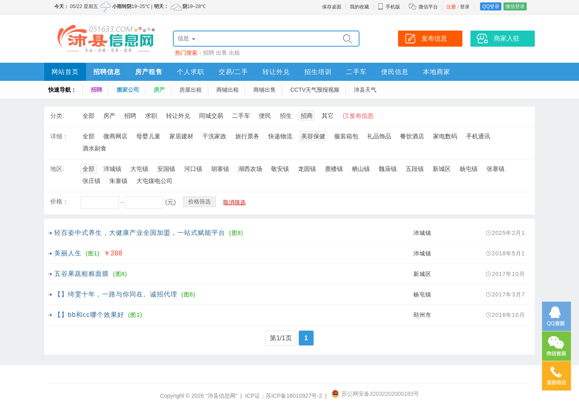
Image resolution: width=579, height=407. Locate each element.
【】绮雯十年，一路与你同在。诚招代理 (115, 294)
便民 (265, 115)
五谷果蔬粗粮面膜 (81, 273)
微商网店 (115, 136)
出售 (221, 52)
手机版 (389, 7)
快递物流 (280, 136)
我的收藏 (359, 7)
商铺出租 (227, 89)
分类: (57, 115)
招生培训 (318, 71)
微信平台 (428, 7)
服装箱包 (346, 136)
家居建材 (181, 136)
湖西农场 (250, 168)
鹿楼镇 (334, 168)
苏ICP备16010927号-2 (294, 396)
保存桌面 (331, 7)
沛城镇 (112, 168)
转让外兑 (276, 71)
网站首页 (65, 71)
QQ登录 (490, 6)
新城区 (442, 168)
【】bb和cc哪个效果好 (89, 314)
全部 (88, 115)
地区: (57, 168)
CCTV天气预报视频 (314, 89)
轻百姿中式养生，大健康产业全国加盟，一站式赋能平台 (139, 232)
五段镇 (415, 168)
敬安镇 (280, 168)
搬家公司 (128, 89)
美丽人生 (68, 253)
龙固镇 (307, 168)
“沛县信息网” (221, 396)
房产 (159, 89)
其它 (328, 115)
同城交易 (211, 115)
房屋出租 (190, 89)
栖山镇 (361, 168)
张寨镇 (496, 168)
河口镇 (193, 168)
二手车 (356, 71)
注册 (451, 7)
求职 (151, 115)
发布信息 (361, 115)
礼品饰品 (379, 136)
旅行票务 (247, 136)
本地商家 (436, 71)
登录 (465, 7)
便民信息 (395, 71)
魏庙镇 (388, 168)
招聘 (208, 52)
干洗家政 (214, 136)
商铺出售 (264, 89)
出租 (234, 52)
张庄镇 (91, 180)
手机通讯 (478, 136)
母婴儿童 (148, 136)
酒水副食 (94, 148)
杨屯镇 (469, 168)
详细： (59, 136)
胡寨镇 (220, 168)
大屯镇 (139, 168)
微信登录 (515, 6)
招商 (307, 115)
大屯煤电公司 (154, 180)
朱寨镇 (118, 180)
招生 (286, 115)
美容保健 (313, 136)
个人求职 (190, 71)
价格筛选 (199, 201)
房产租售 (148, 71)
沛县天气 (365, 89)
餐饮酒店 (412, 136)
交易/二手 (233, 71)
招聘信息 (107, 71)
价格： (59, 201)
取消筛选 (234, 202)
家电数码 (445, 136)
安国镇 (166, 168)
